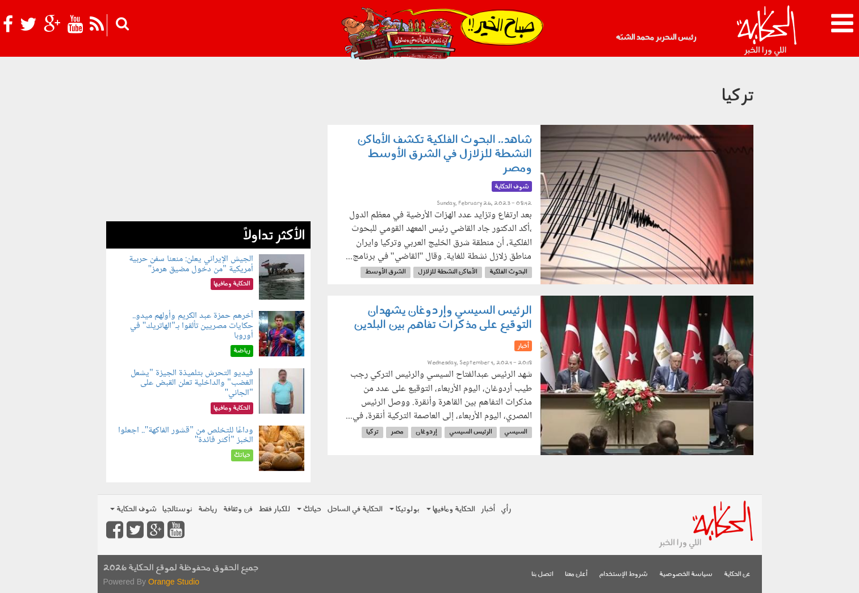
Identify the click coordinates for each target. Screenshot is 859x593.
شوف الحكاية (133, 509)
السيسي (515, 432)
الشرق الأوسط (385, 272)
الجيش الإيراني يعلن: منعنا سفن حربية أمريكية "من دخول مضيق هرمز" (191, 264)
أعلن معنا (576, 574)
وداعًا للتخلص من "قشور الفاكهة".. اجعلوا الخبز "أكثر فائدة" (185, 435)
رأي (506, 509)
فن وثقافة (238, 509)
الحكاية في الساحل (355, 509)
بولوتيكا (404, 509)
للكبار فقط (274, 509)
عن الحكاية (737, 574)
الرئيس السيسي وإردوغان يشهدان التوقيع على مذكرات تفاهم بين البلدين (443, 318)
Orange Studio (173, 581)
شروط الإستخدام (623, 574)
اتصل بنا (542, 574)
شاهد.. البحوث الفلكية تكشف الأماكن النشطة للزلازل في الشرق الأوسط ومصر (444, 154)
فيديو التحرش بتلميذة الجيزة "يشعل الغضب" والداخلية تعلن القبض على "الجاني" (192, 383)
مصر (397, 432)
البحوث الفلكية (508, 272)
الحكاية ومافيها (450, 509)
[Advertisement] (208, 141)
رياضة (207, 509)
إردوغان (426, 432)
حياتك (309, 509)
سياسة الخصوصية (686, 574)
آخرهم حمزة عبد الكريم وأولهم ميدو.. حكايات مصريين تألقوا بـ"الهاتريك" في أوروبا (191, 325)
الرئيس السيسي (470, 432)
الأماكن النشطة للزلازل (447, 272)
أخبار (488, 509)
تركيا (372, 432)
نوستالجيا (177, 509)
